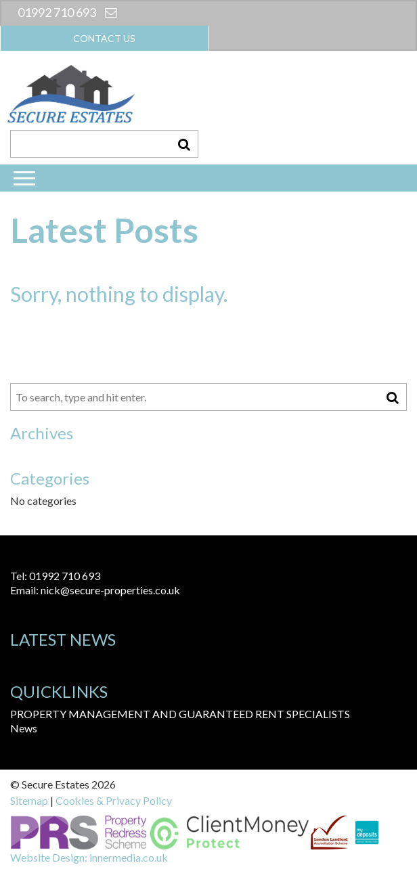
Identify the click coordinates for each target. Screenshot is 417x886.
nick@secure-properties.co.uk (110, 589)
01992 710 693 (57, 12)
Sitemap (29, 800)
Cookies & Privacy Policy (114, 800)
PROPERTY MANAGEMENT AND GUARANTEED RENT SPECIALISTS (180, 713)
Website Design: (48, 857)
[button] (184, 144)
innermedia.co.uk (128, 857)
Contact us (104, 38)
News (23, 728)
